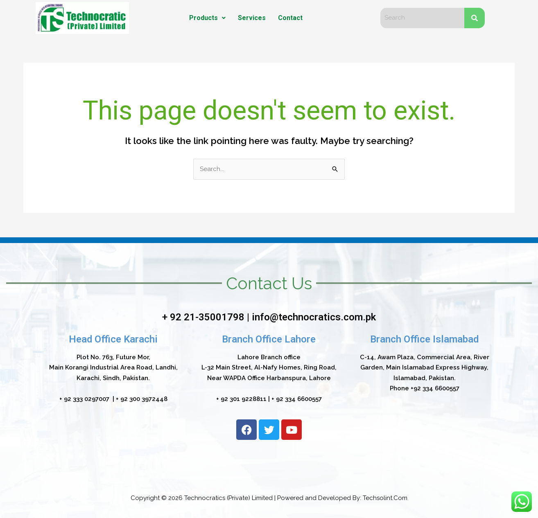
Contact (290, 18)
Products (207, 18)
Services (252, 18)
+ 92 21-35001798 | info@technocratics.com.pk (269, 317)
